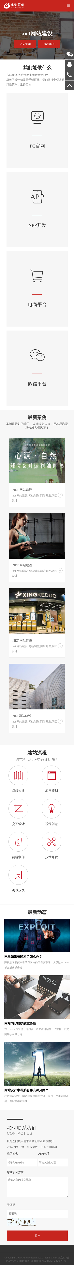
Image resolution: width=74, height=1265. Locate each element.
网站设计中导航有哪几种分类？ (26, 1090)
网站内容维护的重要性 (20, 1023)
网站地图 (24, 1261)
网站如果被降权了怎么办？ (23, 956)
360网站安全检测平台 (54, 1261)
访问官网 (25, 44)
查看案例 (48, 44)
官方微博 (36, 1261)
